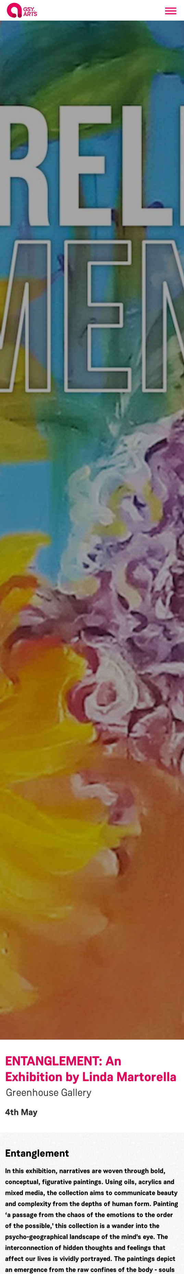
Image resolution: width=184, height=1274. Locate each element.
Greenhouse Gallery (48, 1092)
